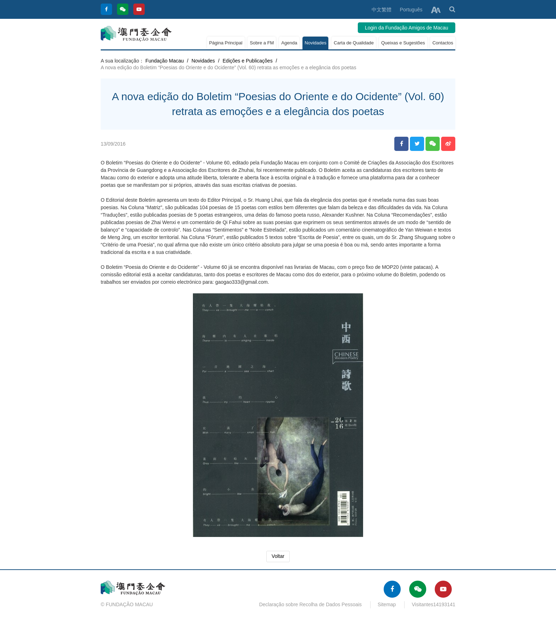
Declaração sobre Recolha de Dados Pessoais (310, 604)
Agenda (289, 42)
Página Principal (226, 42)
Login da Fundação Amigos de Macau (406, 28)
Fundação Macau (164, 61)
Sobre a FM (262, 42)
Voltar (278, 556)
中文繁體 (381, 9)
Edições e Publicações (248, 61)
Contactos (442, 42)
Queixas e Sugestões (403, 42)
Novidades (315, 42)
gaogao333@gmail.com (241, 282)
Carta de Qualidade (354, 42)
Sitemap (387, 604)
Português (411, 9)
